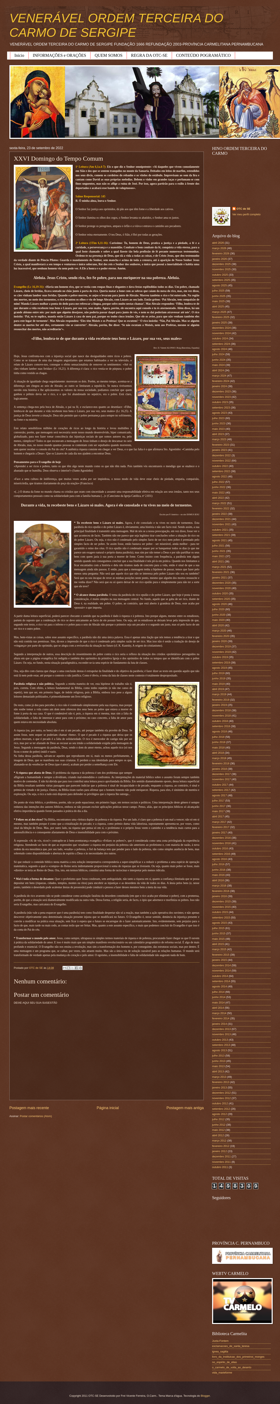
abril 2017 (218, 816)
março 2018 (219, 758)
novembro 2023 (221, 396)
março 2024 (219, 375)
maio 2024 (218, 365)
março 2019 (219, 694)
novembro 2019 (221, 651)
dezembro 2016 (221, 837)
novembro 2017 (221, 779)
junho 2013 (218, 1061)
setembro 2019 (221, 662)
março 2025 (219, 311)
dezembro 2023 (221, 391)
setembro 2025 (221, 280)
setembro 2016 (221, 853)
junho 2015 (218, 933)
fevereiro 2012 (220, 1146)
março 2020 (219, 630)
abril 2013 (218, 1071)
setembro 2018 (221, 726)
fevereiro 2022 (220, 508)
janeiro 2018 (219, 768)
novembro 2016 (221, 843)
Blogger (205, 1395)
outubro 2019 (220, 657)
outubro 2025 (220, 274)
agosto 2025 (219, 285)
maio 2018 (218, 747)
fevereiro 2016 (220, 891)
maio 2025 (218, 301)
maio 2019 (218, 683)
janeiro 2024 (219, 386)
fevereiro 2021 (220, 572)
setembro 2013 (221, 1044)
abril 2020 (218, 625)
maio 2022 (218, 492)
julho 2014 (218, 991)
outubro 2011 (220, 1167)
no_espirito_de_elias (224, 1362)
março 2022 (219, 503)
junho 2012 (218, 1124)
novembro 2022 (221, 460)
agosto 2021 (219, 540)
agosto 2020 (219, 604)
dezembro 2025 (221, 264)
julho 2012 (218, 1119)
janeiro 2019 (219, 704)
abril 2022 (218, 497)
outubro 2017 (220, 784)
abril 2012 (218, 1135)
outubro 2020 (220, 593)
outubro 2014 (220, 976)
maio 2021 (218, 556)
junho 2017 (218, 806)
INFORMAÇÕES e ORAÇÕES (59, 55)
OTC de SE (244, 208)
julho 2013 (218, 1055)
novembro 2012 (221, 1098)
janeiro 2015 (219, 959)
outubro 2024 (220, 338)
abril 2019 (218, 689)
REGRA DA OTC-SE (149, 55)
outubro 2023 (220, 402)
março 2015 (219, 949)
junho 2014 (218, 997)
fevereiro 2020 (220, 636)
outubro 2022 (220, 466)
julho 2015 (218, 928)
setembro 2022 (221, 471)
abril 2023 (218, 434)
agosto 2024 (219, 349)
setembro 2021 (221, 534)
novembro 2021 (221, 524)
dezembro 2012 (221, 1092)
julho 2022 (218, 481)
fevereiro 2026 (220, 253)
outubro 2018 (220, 721)
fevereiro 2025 (220, 317)
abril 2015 (218, 944)
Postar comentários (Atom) (36, 1116)
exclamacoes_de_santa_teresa (230, 1346)
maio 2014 (218, 1002)
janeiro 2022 (219, 513)
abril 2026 (218, 242)
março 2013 (219, 1076)
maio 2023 (218, 428)
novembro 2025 (221, 269)
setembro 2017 (221, 789)
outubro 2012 (220, 1103)
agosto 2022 (219, 476)
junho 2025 (218, 296)
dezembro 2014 (221, 965)
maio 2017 (218, 811)
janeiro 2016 (219, 896)
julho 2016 (218, 864)
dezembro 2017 (221, 774)
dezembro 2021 (221, 519)
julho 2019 (218, 673)
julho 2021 (218, 545)
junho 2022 (218, 487)
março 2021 (219, 566)
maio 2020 (218, 619)
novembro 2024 (221, 333)
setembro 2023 (221, 407)
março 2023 (219, 439)
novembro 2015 (221, 906)
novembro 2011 (221, 1161)
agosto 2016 (219, 859)
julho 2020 (218, 609)
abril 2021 (218, 561)
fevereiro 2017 (220, 827)
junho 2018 (218, 742)
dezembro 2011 (221, 1156)
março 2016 (219, 885)
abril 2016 (218, 880)
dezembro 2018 (221, 710)
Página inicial (108, 1108)
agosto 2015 (219, 922)
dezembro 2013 (221, 1029)
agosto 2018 (219, 731)
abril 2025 (218, 306)
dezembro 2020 (221, 582)
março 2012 (219, 1140)
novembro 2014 (221, 970)
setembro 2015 (221, 917)
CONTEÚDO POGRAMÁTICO (203, 55)
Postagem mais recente (29, 1108)
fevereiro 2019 (220, 699)
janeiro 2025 (219, 322)
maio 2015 (218, 938)
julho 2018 (218, 736)
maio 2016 (218, 874)
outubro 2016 (220, 848)
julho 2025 (218, 290)
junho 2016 (218, 869)
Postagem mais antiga (185, 1108)
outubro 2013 (220, 1039)
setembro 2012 (221, 1108)
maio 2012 (218, 1129)
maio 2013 (218, 1066)
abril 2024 (218, 370)
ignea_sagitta (220, 1351)
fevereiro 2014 (220, 1018)
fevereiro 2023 (220, 444)
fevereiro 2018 (220, 763)
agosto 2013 (219, 1050)
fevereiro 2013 (220, 1082)
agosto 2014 (219, 986)
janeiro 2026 (219, 258)
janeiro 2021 (219, 577)
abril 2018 (218, 752)
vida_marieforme (222, 1372)
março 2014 (219, 1013)
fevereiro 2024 (220, 381)
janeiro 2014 (219, 1023)
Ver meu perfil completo (246, 214)
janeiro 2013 (219, 1087)
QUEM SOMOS (108, 55)
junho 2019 (218, 678)
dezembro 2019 (221, 646)
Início (19, 55)
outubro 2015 (220, 912)
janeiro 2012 (219, 1151)
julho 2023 (218, 418)
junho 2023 (218, 423)
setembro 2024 (221, 343)
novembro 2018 (221, 715)
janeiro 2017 (219, 832)
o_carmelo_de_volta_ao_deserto (231, 1367)
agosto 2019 (219, 667)
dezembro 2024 (221, 327)
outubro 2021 (220, 529)
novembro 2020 (221, 588)
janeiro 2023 (219, 450)
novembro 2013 (221, 1034)
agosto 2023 (219, 412)
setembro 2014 (221, 981)
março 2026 (219, 248)
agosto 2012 (219, 1114)
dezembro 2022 (221, 455)
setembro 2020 (221, 598)
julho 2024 (218, 354)
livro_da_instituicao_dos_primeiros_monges (238, 1356)
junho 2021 (218, 551)
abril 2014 (218, 1007)
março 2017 (219, 821)
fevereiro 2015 (220, 954)
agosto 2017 (219, 795)
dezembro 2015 (221, 901)
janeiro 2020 (219, 641)
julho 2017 (218, 800)
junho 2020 (218, 614)
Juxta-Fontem (220, 1340)
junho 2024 (218, 359)
